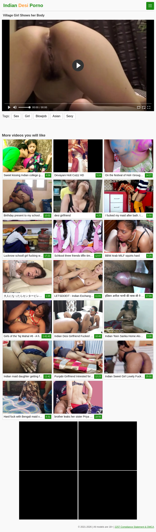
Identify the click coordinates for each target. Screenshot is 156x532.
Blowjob (41, 116)
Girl (27, 116)
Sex (16, 116)
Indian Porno (23, 5)
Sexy (69, 116)
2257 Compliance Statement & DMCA (134, 527)
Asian (56, 116)
